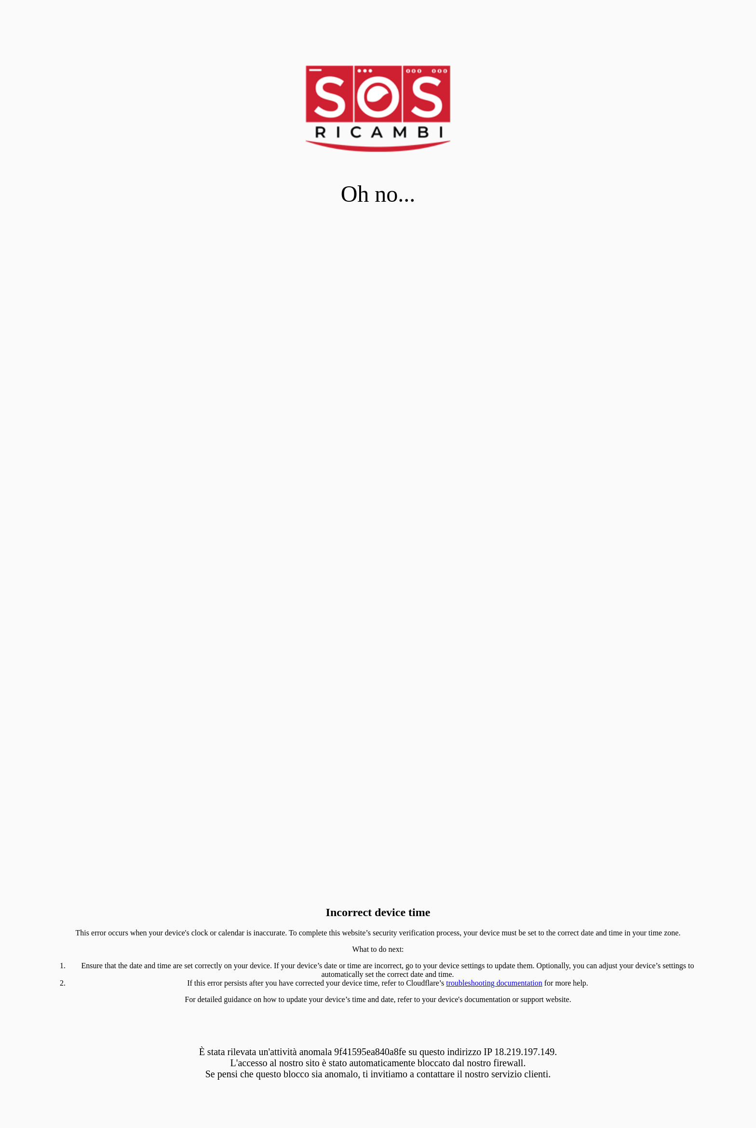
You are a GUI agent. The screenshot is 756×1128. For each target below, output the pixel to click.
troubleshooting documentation (494, 983)
